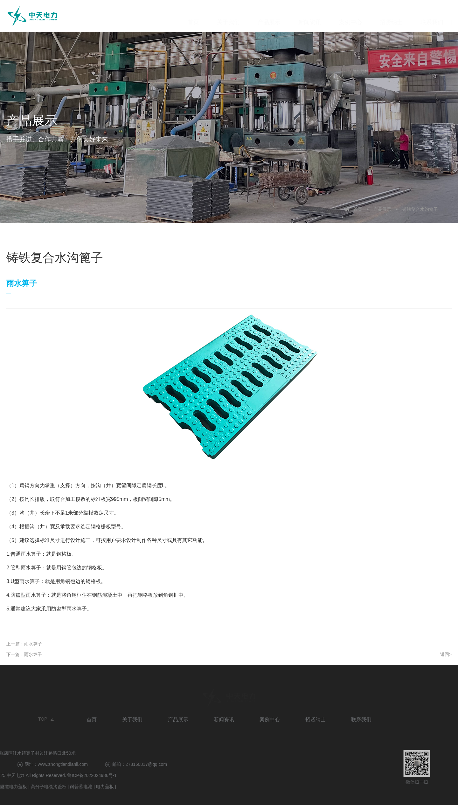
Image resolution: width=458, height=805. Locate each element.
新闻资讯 (309, 16)
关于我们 (228, 16)
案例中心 (350, 16)
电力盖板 (14, 786)
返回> (446, 654)
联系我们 (431, 16)
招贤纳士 (391, 16)
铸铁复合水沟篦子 (420, 209)
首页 (193, 16)
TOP (42, 720)
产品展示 (269, 16)
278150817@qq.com (55, 764)
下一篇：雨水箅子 (24, 654)
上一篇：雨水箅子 (24, 643)
